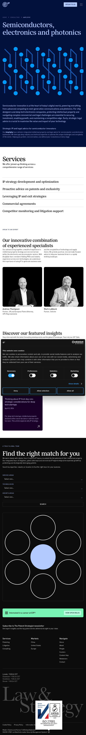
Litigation (6, 645)
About (61, 645)
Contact (62, 662)
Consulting (6, 649)
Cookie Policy (7, 725)
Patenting (6, 642)
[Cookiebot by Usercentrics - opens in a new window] (73, 342)
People (61, 649)
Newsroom (63, 659)
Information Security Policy (35, 725)
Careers (62, 652)
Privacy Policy (18, 725)
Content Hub (63, 655)
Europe (33, 649)
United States (36, 645)
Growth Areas (8, 493)
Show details (74, 384)
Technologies (8, 484)
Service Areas (8, 475)
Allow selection (43, 391)
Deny (16, 391)
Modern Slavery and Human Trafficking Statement (19, 730)
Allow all (70, 391)
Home (61, 642)
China (33, 642)
